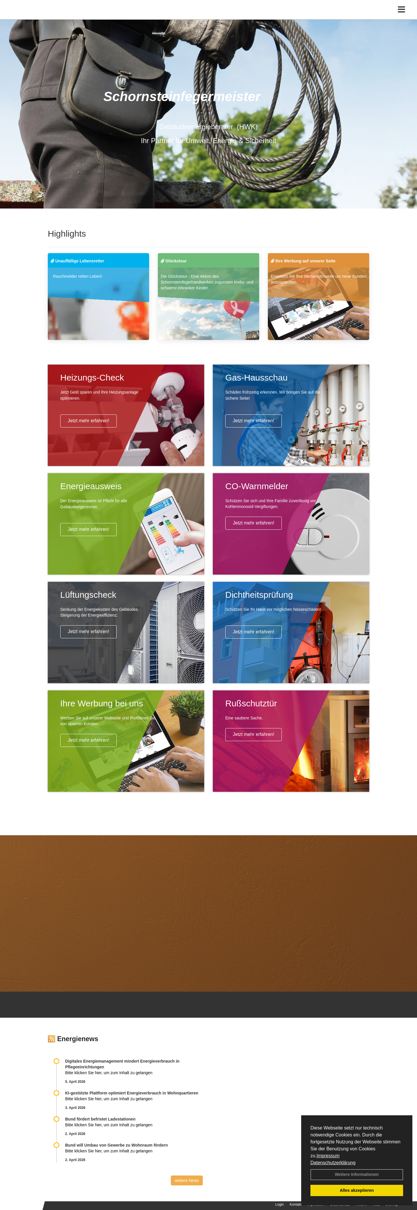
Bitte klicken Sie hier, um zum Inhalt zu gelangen (108, 1072)
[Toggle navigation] (401, 17)
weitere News (187, 1180)
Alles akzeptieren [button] (357, 1190)
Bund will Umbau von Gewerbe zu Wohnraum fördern (116, 1145)
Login (279, 1204)
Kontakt (295, 1204)
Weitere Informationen (357, 1174)
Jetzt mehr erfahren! (88, 420)
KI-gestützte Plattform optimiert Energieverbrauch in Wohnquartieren (131, 1093)
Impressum (328, 1155)
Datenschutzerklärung (333, 1162)
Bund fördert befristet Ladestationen (100, 1119)
